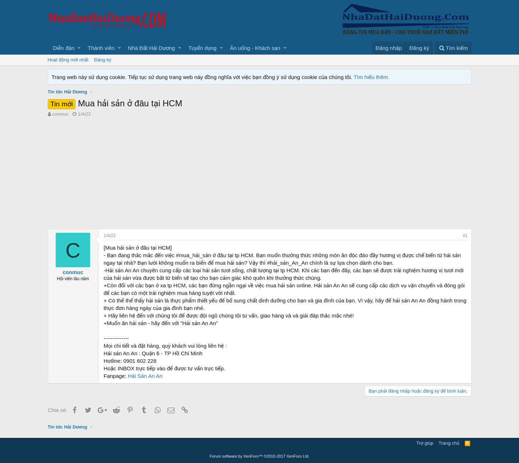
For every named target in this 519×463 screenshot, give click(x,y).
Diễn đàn (64, 48)
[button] (79, 48)
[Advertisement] (260, 171)
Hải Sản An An (145, 376)
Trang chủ (449, 443)
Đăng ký (102, 59)
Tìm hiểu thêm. (372, 77)
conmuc (60, 114)
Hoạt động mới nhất (68, 59)
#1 (465, 235)
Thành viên (101, 48)
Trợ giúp (424, 443)
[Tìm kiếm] (453, 48)
